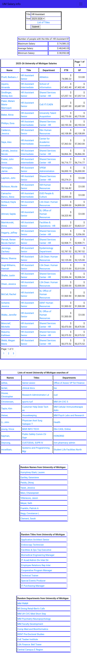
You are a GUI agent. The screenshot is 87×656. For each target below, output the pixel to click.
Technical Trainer (29, 575)
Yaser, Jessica (27, 487)
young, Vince (7, 429)
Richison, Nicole (9, 186)
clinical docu (28, 388)
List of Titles (43, 22)
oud (55, 395)
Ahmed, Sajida (8, 214)
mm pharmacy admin (64, 442)
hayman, (5, 436)
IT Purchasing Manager (32, 585)
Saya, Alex (6, 142)
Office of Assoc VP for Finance (69, 383)
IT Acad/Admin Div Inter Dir (35, 560)
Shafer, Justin (8, 275)
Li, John (5, 422)
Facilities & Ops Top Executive (36, 550)
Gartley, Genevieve (29, 477)
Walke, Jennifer (9, 314)
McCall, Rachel (8, 294)
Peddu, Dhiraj (27, 482)
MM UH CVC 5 (61, 401)
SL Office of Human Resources (45, 214)
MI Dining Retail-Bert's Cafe (31, 608)
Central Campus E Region (30, 649)
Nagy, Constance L (29, 513)
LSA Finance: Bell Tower (29, 644)
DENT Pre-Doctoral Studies (30, 634)
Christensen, (7, 401)
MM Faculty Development (30, 624)
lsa (55, 388)
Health (57, 422)
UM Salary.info (11, 4)
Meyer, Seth (26, 503)
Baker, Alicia (7, 114)
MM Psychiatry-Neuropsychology (34, 619)
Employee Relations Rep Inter (36, 565)
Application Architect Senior (35, 539)
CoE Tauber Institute (27, 639)
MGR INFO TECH (30, 429)
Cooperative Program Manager (36, 570)
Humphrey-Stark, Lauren (32, 472)
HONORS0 (59, 436)
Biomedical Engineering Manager (37, 555)
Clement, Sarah (28, 518)
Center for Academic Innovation (44, 142)
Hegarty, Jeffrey (9, 232)
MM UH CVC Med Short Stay (31, 613)
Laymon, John (8, 178)
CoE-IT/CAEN (46, 104)
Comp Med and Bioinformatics (32, 629)
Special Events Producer (33, 580)
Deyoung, (6, 442)
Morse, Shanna (8, 258)
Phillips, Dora (7, 123)
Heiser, (4, 415)
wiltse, (4, 383)
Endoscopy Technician (32, 544)
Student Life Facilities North (68, 449)
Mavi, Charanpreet (29, 493)
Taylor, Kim (6, 408)
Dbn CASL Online (62, 429)
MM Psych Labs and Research (69, 415)
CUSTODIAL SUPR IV (32, 442)
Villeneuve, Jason (29, 498)
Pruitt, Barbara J (9, 77)
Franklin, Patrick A (29, 508)
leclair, (4, 388)
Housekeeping (29, 415)
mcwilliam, (6, 449)
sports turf (27, 401)
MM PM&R (22, 603)
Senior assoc (28, 383)
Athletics (43, 77)
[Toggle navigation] (81, 4)
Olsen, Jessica (8, 284)
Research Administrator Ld (35, 395)
